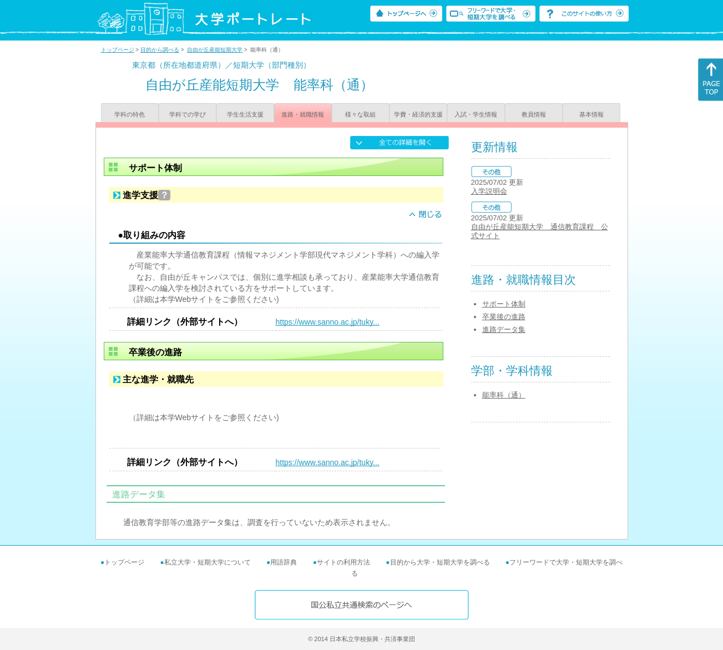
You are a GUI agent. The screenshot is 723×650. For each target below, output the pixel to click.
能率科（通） (503, 395)
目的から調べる (159, 50)
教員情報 (534, 114)
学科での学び (187, 114)
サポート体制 (503, 304)
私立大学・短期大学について (207, 562)
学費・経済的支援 (418, 114)
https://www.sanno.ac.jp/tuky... (328, 322)
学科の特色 (129, 114)
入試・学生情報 (475, 114)
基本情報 (591, 114)
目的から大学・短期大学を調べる (440, 562)
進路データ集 (503, 329)
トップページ (117, 50)
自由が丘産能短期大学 (214, 50)
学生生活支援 (245, 114)
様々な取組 (360, 114)
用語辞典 (283, 562)
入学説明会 (489, 191)
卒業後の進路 (503, 317)
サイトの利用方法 (343, 562)
